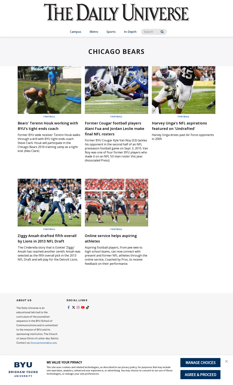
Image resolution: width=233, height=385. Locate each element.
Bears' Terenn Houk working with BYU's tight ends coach (48, 125)
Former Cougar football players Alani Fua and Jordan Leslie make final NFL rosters (116, 128)
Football (49, 116)
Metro (94, 32)
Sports (111, 32)
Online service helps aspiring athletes (116, 238)
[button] (227, 361)
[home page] (116, 16)
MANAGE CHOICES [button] (200, 362)
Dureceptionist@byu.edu (31, 348)
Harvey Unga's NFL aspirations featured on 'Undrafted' (177, 128)
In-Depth (130, 32)
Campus (75, 32)
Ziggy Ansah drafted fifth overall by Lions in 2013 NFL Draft (47, 240)
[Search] (154, 32)
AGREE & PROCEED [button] (200, 374)
